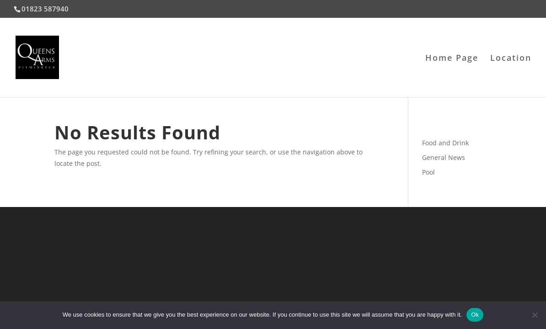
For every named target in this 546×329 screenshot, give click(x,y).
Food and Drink (445, 142)
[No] (534, 314)
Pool (428, 172)
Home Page (451, 58)
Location (510, 58)
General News (443, 157)
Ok (475, 314)
